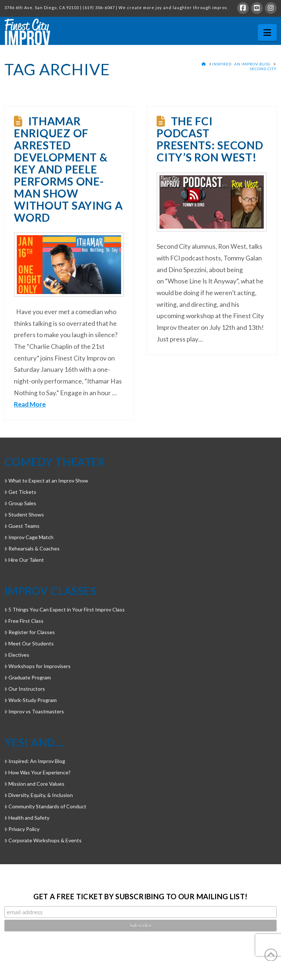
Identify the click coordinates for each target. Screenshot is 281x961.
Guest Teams (22, 526)
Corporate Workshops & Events (43, 840)
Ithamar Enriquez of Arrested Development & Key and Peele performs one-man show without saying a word (68, 169)
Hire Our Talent (24, 560)
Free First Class (24, 621)
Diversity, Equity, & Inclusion (38, 795)
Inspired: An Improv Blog (34, 761)
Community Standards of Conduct (45, 806)
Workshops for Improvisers (37, 666)
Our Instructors (24, 689)
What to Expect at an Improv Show (46, 480)
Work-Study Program (30, 700)
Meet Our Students (29, 643)
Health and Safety (26, 818)
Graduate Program (27, 677)
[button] (267, 32)
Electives (16, 655)
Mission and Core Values (34, 784)
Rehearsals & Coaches (32, 548)
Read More (30, 404)
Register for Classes (29, 632)
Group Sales (20, 503)
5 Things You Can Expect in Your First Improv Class (64, 609)
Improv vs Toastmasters (34, 711)
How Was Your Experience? (37, 772)
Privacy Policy (22, 829)
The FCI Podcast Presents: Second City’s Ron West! (210, 139)
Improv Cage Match (28, 537)
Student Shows (24, 514)
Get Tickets (20, 492)
